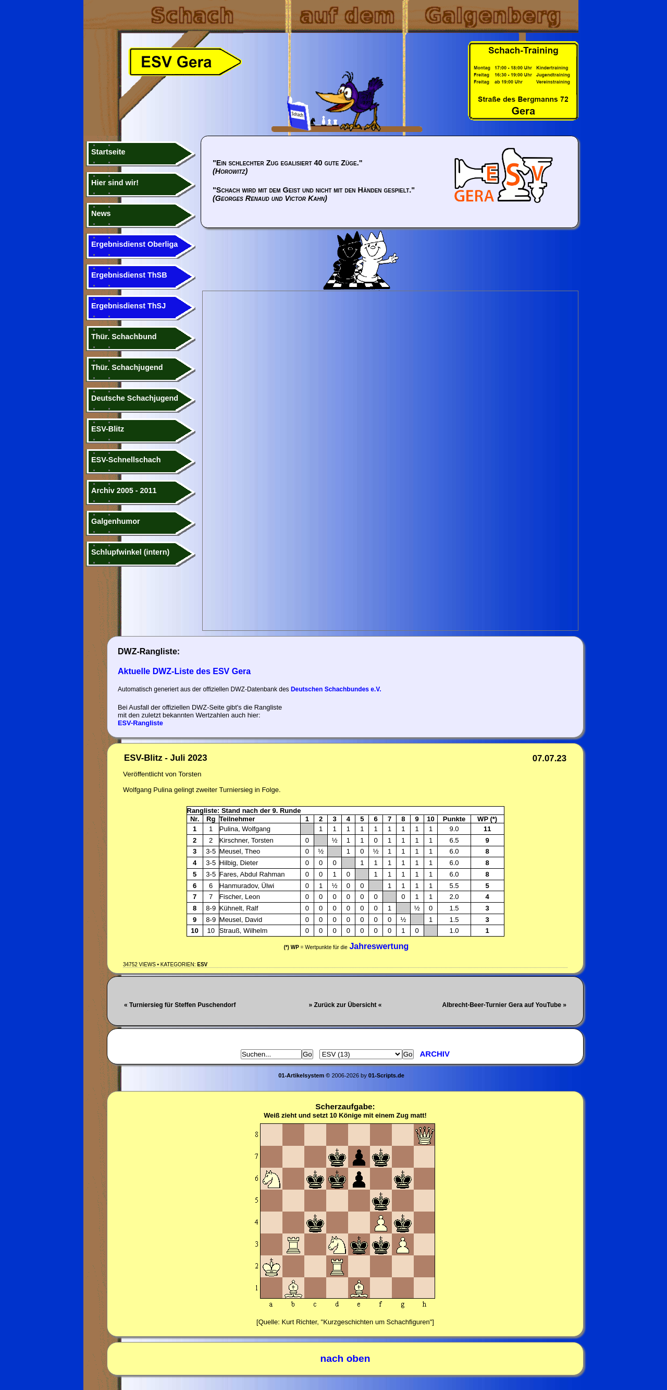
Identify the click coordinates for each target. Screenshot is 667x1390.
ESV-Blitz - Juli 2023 (165, 758)
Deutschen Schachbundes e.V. (336, 689)
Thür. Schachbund (124, 336)
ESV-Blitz (107, 429)
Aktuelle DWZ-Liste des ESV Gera (184, 671)
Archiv (435, 1053)
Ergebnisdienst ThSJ (128, 306)
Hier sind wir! (115, 182)
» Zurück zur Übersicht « (344, 1005)
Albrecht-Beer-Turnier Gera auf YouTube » (504, 1005)
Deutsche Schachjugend (134, 398)
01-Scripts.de (386, 1075)
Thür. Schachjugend (127, 367)
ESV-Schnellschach (126, 460)
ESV (202, 964)
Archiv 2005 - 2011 (124, 490)
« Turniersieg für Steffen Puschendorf (180, 1005)
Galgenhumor (115, 521)
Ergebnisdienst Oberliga (134, 244)
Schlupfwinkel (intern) (130, 552)
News (101, 213)
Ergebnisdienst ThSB (129, 275)
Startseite (108, 152)
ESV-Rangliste (140, 723)
